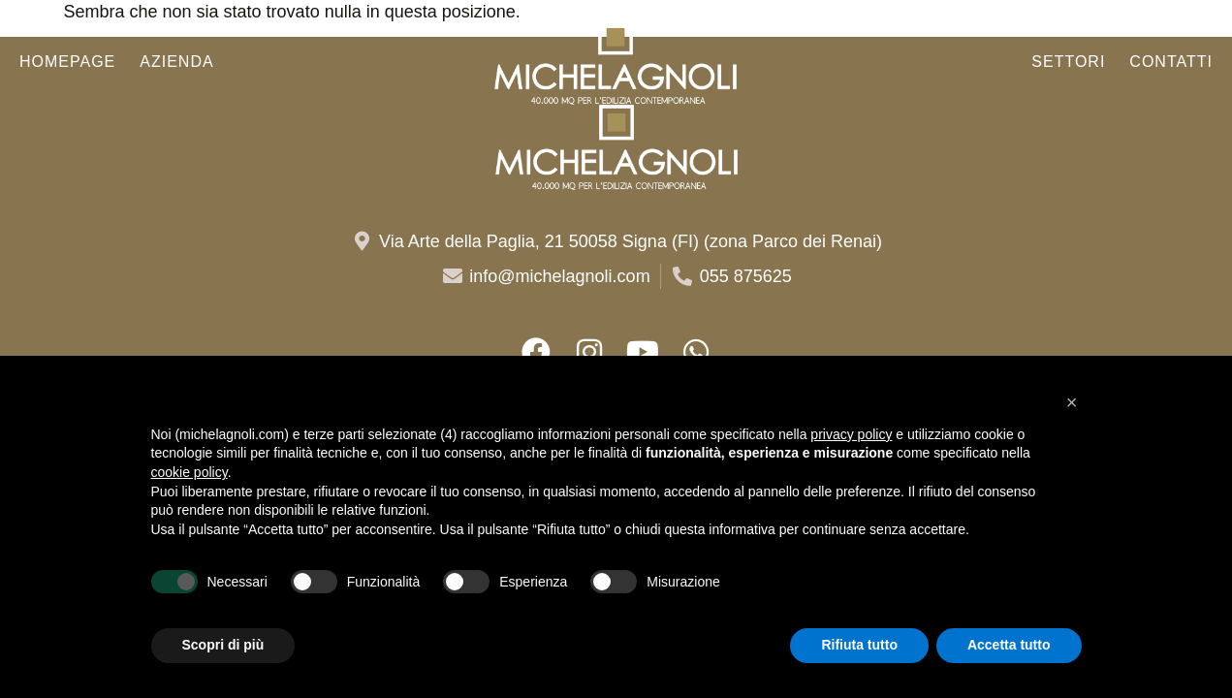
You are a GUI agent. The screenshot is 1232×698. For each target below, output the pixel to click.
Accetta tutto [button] (1009, 644)
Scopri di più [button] (223, 644)
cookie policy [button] (189, 472)
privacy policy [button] (851, 434)
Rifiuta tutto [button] (859, 644)
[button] (1072, 402)
